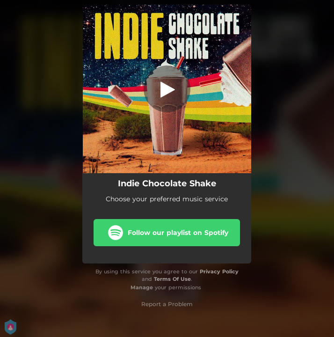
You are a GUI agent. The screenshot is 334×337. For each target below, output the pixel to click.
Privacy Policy (219, 271)
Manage (142, 287)
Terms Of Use (172, 279)
